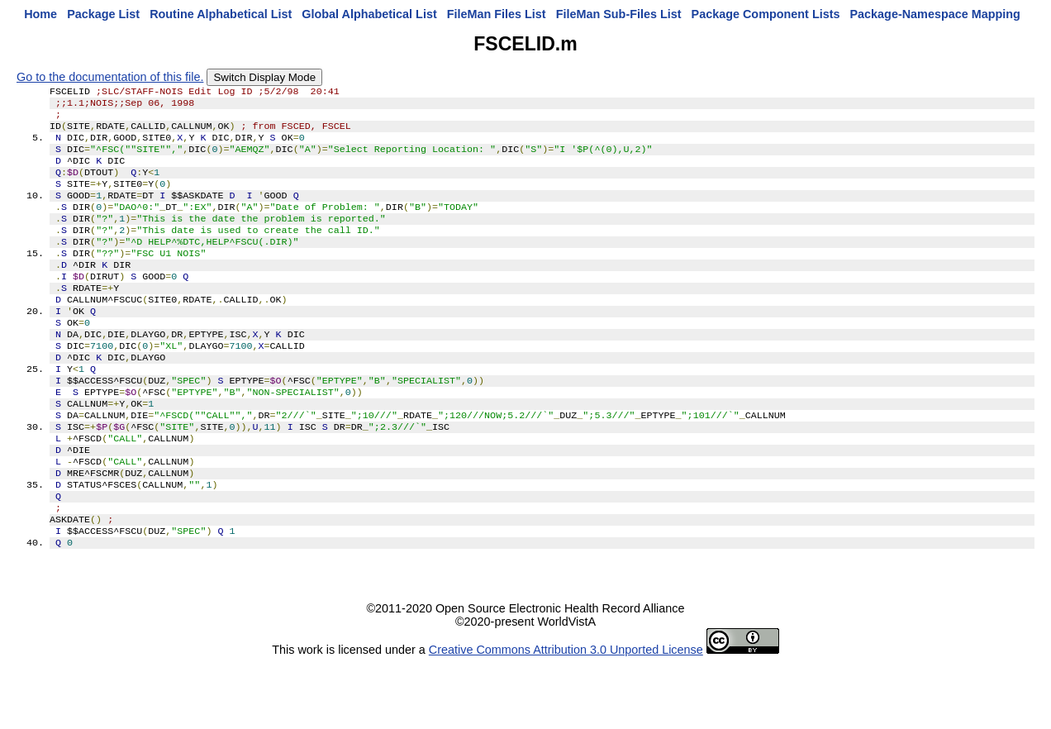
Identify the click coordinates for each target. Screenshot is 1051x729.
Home (40, 14)
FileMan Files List (496, 14)
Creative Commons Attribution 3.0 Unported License (566, 715)
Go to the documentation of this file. (110, 76)
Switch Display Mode (264, 77)
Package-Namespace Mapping (935, 14)
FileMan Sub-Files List (619, 14)
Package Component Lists (766, 14)
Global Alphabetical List (369, 14)
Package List (103, 14)
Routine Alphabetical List (221, 14)
